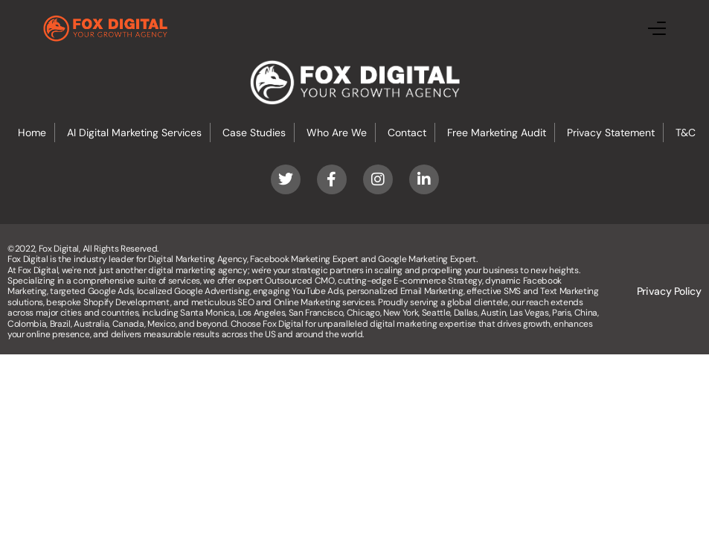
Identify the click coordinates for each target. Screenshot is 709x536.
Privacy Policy (669, 291)
